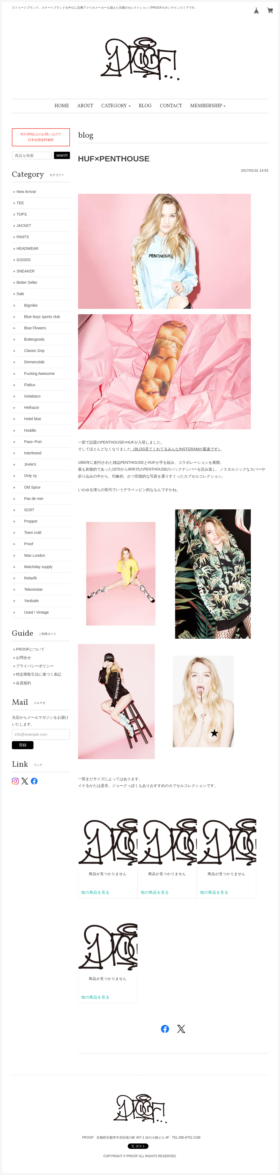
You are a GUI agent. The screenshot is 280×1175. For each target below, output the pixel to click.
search (62, 155)
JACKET (23, 225)
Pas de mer (29, 498)
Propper (27, 521)
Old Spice (28, 487)
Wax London (30, 555)
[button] (116, 106)
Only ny (26, 476)
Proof (24, 544)
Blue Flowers (31, 328)
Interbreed (28, 453)
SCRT (25, 510)
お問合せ (23, 657)
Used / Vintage (32, 612)
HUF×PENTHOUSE (114, 158)
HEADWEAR (27, 248)
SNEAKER (25, 271)
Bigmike (27, 305)
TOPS (21, 214)
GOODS (23, 260)
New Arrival (26, 191)
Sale (20, 294)
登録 (22, 745)
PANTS (22, 237)
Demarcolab (30, 362)
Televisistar (29, 589)
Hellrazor (27, 407)
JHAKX (26, 464)
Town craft (28, 532)
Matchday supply (34, 567)
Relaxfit (26, 578)
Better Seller (26, 282)
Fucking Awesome (35, 373)
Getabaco (28, 396)
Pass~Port (29, 442)
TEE (20, 203)
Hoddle (26, 430)
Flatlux (25, 385)
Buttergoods (30, 339)
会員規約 (23, 683)
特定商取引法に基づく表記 (38, 674)
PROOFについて (30, 649)
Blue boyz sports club (38, 317)
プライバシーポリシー (35, 666)
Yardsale (27, 601)
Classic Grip (30, 350)
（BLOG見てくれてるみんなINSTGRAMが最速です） (176, 449)
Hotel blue (28, 419)
